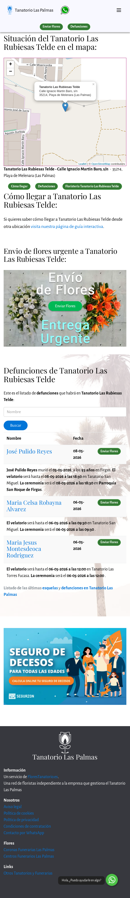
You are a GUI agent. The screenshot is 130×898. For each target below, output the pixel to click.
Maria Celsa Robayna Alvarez (34, 505)
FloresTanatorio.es (43, 777)
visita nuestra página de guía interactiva (67, 226)
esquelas (50, 588)
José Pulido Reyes (29, 451)
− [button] (10, 71)
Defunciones (78, 26)
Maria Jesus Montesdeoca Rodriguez (24, 548)
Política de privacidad (21, 820)
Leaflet (83, 163)
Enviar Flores (51, 26)
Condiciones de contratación (27, 826)
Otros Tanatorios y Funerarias (28, 873)
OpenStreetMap (101, 163)
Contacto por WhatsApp (24, 833)
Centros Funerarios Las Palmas (29, 856)
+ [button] (10, 64)
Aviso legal (13, 807)
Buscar (15, 425)
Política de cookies (19, 813)
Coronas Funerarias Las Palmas (29, 850)
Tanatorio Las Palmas (34, 10)
